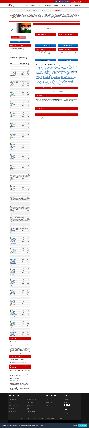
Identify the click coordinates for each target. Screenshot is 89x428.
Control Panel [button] (57, 1)
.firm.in (12, 206)
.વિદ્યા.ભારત (13, 274)
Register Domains (12, 399)
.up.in (11, 61)
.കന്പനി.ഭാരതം (14, 314)
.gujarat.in (13, 156)
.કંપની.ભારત (13, 272)
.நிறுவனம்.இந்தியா (14, 334)
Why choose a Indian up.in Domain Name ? (43, 118)
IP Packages (29, 398)
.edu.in (12, 197)
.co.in (12, 145)
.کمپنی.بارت (13, 294)
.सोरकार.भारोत (13, 290)
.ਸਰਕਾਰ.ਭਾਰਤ (13, 323)
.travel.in (13, 185)
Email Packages (30, 406)
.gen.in (12, 210)
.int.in (12, 163)
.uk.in (12, 189)
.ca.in (12, 136)
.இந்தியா (12, 116)
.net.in (12, 169)
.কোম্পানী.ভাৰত (13, 243)
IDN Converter (12, 403)
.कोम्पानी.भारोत (56, 78)
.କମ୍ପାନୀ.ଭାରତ (13, 237)
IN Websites (50, 10)
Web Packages (30, 405)
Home (26, 5)
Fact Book (48, 398)
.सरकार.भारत (13, 281)
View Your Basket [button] (65, 1)
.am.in (12, 127)
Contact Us (77, 5)
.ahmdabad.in (13, 123)
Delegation (48, 399)
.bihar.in (12, 129)
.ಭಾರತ (12, 83)
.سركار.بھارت (13, 303)
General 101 (48, 401)
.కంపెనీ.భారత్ (13, 257)
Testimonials (66, 402)
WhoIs (28, 408)
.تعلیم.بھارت (13, 305)
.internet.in (13, 160)
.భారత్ (12, 92)
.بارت (12, 107)
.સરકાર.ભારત (13, 270)
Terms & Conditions (31, 411)
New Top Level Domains (14, 405)
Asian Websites (43, 10)
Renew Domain (67, 413)
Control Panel (67, 412)
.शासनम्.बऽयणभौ (13, 268)
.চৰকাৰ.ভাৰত (13, 248)
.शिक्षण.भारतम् (67, 77)
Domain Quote (12, 408)
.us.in (12, 191)
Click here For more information (67, 91)
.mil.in (12, 222)
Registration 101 (49, 402)
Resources (48, 405)
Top (28, 418)
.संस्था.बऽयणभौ (13, 265)
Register (33, 5)
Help (70, 5)
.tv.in (12, 187)
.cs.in (12, 147)
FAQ (34, 418)
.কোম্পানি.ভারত (13, 252)
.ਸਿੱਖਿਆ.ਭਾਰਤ (13, 325)
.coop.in (12, 143)
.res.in (12, 226)
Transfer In (29, 401)
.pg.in (12, 178)
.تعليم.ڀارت (12, 312)
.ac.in (71, 71)
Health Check (30, 402)
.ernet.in (12, 201)
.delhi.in (12, 149)
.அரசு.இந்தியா (13, 332)
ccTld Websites (35, 10)
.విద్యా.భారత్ (13, 261)
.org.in (12, 174)
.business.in (13, 134)
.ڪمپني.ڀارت (52, 81)
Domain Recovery (12, 411)
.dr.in (42, 70)
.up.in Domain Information (68, 45)
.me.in (12, 167)
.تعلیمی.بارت (13, 299)
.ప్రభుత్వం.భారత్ (13, 259)
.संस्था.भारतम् (13, 279)
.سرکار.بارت (13, 296)
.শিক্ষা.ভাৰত (39, 75)
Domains (56, 5)
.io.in (12, 165)
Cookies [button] (41, 425)
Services (63, 5)
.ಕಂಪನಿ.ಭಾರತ (13, 230)
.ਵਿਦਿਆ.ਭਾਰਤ (13, 327)
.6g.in (12, 121)
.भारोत (12, 101)
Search (20, 41)
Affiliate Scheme (30, 403)
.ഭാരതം (12, 112)
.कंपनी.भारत (12, 283)
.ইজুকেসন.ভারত (13, 250)
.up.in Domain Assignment (45, 45)
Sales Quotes (47, 5)
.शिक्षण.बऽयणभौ (13, 263)
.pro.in (49, 71)
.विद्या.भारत (12, 285)
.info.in (12, 158)
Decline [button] (75, 425)
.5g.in (12, 118)
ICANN (42, 38)
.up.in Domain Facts (45, 60)
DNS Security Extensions (51, 403)
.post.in (12, 180)
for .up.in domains (22, 362)
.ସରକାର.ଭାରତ (13, 239)
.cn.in (12, 138)
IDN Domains (11, 402)
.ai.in (12, 125)
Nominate (28, 10)
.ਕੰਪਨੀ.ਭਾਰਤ (13, 321)
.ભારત (12, 96)
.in (36, 66)
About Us (66, 398)
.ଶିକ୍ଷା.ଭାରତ (13, 241)
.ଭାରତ (12, 85)
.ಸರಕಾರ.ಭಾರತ (13, 234)
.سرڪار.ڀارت (13, 310)
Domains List (11, 401)
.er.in (12, 154)
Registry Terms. (66, 110)
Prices (39, 5)
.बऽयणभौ (12, 94)
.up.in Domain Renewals (68, 60)
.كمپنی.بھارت (13, 301)
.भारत (12, 103)
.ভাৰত (12, 87)
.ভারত (12, 90)
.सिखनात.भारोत (13, 292)
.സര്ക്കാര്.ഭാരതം (14, 316)
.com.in (12, 140)
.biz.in (12, 132)
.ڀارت (37, 67)
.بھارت (12, 105)
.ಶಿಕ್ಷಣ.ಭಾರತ (13, 232)
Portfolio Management (31, 399)
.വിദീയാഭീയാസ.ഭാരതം (42, 82)
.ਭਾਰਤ (12, 114)
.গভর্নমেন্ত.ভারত (13, 254)
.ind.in (12, 218)
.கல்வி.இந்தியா (13, 330)
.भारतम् (12, 98)
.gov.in (12, 215)
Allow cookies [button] (83, 425)
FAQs (28, 409)
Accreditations (67, 401)
